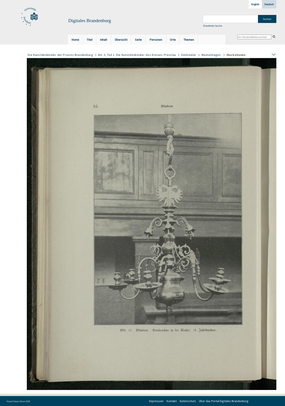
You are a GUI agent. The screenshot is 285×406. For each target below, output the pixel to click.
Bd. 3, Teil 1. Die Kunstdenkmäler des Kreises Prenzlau (137, 55)
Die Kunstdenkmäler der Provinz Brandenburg (60, 55)
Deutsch (269, 4)
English (255, 4)
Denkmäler (188, 55)
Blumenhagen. (211, 55)
